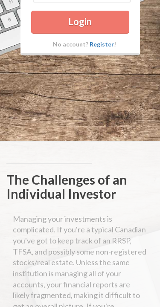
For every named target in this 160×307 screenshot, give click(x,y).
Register (102, 67)
